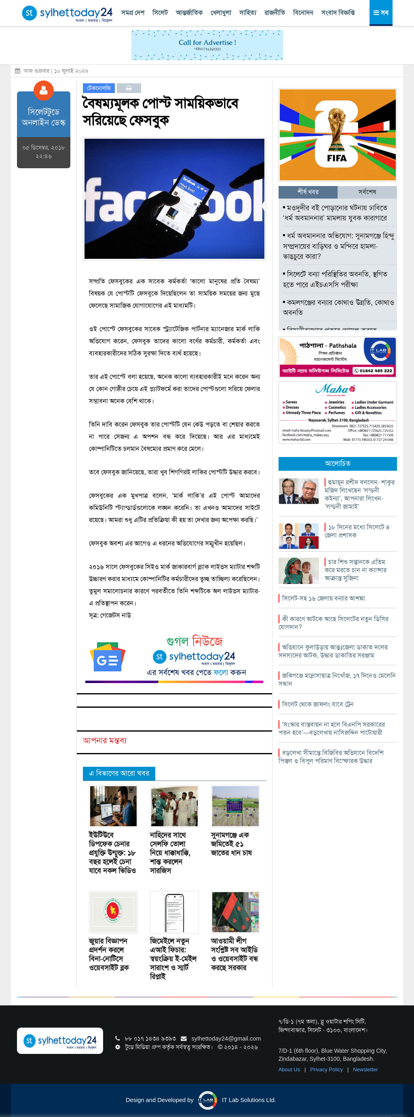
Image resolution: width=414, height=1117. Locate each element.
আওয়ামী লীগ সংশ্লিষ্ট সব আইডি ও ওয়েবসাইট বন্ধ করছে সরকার (234, 954)
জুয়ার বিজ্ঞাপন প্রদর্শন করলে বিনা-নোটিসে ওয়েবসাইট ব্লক (109, 954)
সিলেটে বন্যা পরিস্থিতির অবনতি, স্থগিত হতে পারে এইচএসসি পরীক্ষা (335, 279)
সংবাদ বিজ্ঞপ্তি (338, 12)
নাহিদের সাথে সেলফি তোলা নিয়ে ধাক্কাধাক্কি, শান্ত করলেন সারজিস (170, 853)
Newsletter (365, 1069)
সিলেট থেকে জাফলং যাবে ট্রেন (318, 704)
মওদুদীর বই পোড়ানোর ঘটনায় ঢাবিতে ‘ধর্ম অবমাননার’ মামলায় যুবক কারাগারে (335, 213)
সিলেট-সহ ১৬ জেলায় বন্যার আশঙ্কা (323, 598)
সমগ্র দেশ (132, 12)
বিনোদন (303, 12)
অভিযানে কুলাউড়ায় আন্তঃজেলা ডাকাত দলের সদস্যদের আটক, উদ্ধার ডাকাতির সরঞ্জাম (333, 651)
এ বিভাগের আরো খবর (119, 773)
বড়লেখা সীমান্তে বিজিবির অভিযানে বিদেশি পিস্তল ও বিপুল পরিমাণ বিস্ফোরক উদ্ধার (331, 757)
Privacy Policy (327, 1069)
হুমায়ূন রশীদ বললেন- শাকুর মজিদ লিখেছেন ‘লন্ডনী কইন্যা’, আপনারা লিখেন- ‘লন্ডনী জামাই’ (360, 494)
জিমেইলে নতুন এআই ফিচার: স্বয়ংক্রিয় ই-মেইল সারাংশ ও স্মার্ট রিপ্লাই (173, 959)
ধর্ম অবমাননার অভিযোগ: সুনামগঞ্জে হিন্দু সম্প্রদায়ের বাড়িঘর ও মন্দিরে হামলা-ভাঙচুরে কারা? (338, 246)
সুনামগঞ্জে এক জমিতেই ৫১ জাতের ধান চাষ (231, 844)
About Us (290, 1069)
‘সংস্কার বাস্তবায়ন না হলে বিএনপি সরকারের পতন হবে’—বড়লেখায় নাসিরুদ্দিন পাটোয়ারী (332, 728)
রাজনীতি (274, 12)
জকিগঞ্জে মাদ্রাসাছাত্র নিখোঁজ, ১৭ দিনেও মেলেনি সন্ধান (337, 679)
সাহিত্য (247, 12)
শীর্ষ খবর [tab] (308, 192)
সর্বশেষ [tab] (367, 192)
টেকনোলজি (99, 88)
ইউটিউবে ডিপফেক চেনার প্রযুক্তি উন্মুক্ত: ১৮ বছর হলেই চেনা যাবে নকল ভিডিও (112, 853)
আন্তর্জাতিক (189, 12)
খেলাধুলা (221, 12)
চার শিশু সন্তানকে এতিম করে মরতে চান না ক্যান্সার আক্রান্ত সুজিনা (356, 570)
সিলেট (160, 12)
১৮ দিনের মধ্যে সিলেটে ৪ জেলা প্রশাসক (357, 531)
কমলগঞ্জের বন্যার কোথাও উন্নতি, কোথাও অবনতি (338, 308)
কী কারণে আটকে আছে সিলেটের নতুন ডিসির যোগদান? (334, 623)
